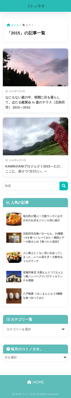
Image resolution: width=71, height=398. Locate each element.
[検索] (63, 186)
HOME (35, 382)
